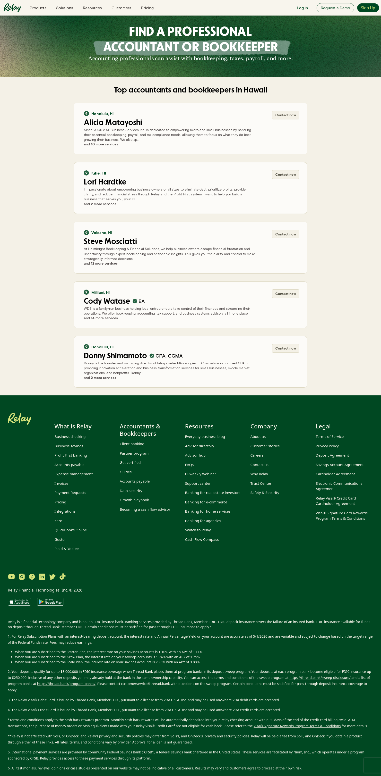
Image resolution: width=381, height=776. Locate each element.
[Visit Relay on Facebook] (31, 577)
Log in (302, 7)
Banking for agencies (203, 520)
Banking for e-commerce (206, 502)
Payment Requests (70, 492)
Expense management (73, 473)
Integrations (65, 511)
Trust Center (260, 483)
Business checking (70, 436)
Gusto (59, 539)
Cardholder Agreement (335, 473)
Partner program (134, 453)
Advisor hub (195, 455)
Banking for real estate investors (213, 492)
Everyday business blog (205, 436)
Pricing (147, 7)
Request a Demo (335, 7)
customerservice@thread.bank (145, 683)
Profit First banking (70, 455)
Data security (131, 490)
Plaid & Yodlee (66, 548)
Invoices (61, 483)
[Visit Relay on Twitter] (52, 577)
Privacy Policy (327, 445)
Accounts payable (69, 464)
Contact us (259, 464)
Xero (58, 520)
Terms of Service (330, 436)
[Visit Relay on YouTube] (11, 577)
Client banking (132, 443)
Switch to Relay (198, 529)
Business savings (68, 445)
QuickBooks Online (70, 529)
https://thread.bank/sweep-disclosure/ (320, 677)
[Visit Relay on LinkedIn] (42, 577)
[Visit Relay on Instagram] (21, 577)
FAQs (189, 464)
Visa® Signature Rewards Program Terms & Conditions (297, 726)
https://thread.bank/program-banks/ (66, 683)
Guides (126, 471)
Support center (198, 483)
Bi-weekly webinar (200, 473)
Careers (256, 455)
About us (258, 436)
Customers (121, 7)
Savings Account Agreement (340, 464)
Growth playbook (134, 499)
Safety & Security (264, 492)
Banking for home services (208, 511)
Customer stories (264, 445)
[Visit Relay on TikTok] (62, 577)
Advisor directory (199, 445)
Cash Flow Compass (202, 539)
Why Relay (259, 473)
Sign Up (368, 7)
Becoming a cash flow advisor (145, 509)
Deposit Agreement (332, 455)
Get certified (130, 462)
